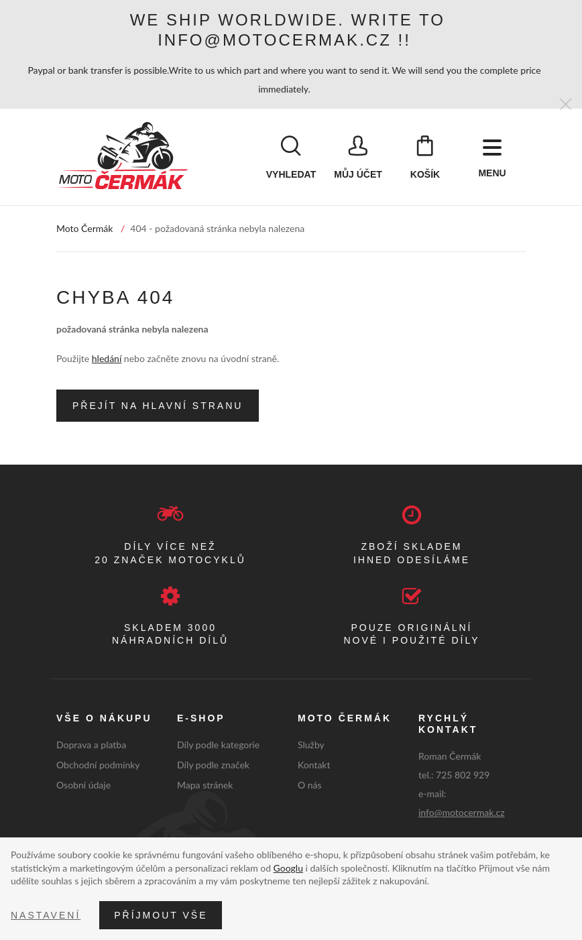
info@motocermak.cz (461, 812)
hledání (106, 359)
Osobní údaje (83, 784)
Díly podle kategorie (218, 745)
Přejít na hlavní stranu (157, 406)
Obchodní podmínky (98, 765)
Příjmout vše (160, 915)
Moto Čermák (84, 229)
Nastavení (45, 915)
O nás (310, 784)
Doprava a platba (91, 745)
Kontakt (314, 765)
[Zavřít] (566, 105)
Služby (311, 745)
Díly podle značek (213, 765)
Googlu (288, 868)
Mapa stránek (205, 784)
